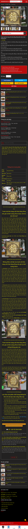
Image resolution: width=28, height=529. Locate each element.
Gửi (24, 33)
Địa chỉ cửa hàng (5, 508)
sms (25, 527)
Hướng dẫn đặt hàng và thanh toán (8, 502)
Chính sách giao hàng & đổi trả (7, 504)
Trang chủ (2, 4)
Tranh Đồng (13, 4)
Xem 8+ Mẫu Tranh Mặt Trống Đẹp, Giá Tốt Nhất (14, 477)
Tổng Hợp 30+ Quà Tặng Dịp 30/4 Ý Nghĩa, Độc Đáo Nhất (16, 469)
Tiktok (3, 527)
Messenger (19, 527)
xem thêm (14, 457)
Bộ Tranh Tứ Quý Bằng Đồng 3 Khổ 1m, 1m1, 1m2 (15, 113)
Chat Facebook (7, 80)
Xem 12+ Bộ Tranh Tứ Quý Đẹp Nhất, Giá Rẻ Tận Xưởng (16, 473)
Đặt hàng (14, 86)
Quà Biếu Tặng (7, 4)
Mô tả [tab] (3, 142)
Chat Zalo (8, 527)
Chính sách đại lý (5, 506)
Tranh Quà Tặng (19, 4)
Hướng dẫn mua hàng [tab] (9, 142)
